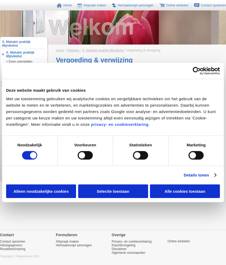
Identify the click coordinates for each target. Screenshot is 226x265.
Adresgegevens (11, 245)
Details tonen (196, 175)
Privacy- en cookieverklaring (132, 241)
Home (60, 50)
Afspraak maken (67, 241)
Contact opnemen (12, 241)
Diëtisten (73, 50)
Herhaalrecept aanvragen (74, 245)
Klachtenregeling (123, 245)
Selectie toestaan (113, 191)
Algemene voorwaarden (128, 253)
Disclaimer (119, 249)
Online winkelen (179, 241)
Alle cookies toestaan (185, 191)
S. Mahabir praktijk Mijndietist (20, 54)
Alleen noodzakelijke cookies (41, 191)
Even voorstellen (20, 61)
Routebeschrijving (12, 249)
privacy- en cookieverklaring (120, 124)
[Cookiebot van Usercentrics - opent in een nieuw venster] (196, 71)
